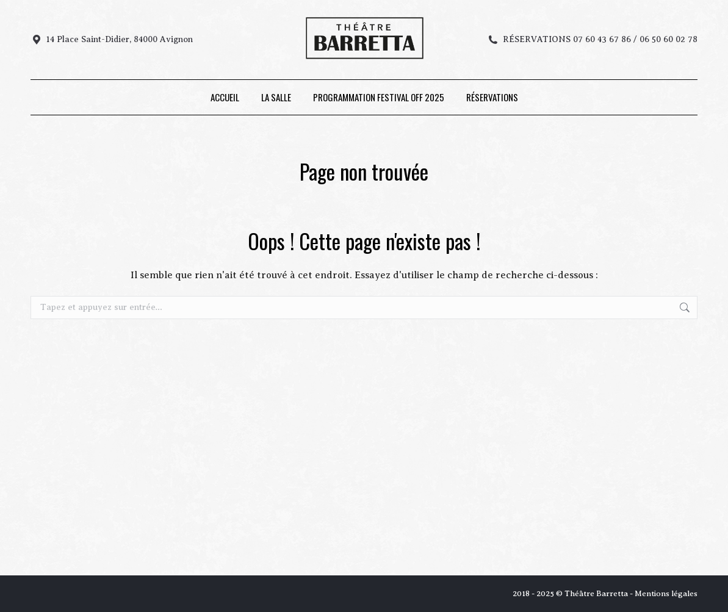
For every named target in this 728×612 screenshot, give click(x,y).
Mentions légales (666, 593)
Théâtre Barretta (596, 593)
